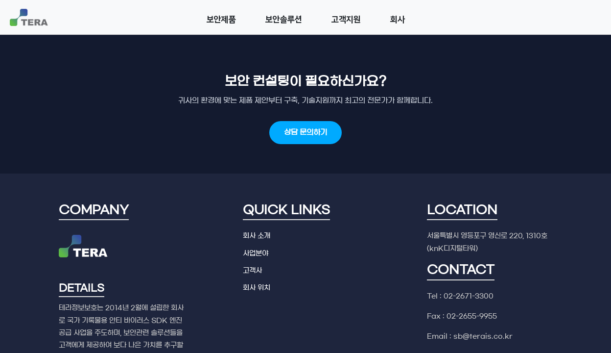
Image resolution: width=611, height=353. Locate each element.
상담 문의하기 (305, 132)
